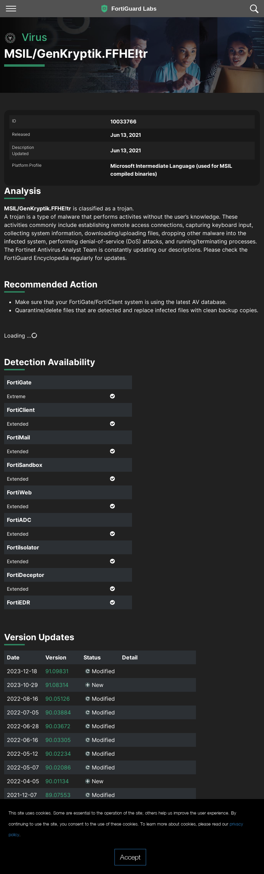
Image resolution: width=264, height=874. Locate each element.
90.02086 (58, 742)
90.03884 (58, 687)
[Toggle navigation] (11, 8)
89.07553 (57, 769)
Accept (130, 857)
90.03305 (58, 714)
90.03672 (57, 700)
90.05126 (57, 673)
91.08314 (56, 659)
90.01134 (57, 755)
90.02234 (58, 728)
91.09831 (56, 645)
